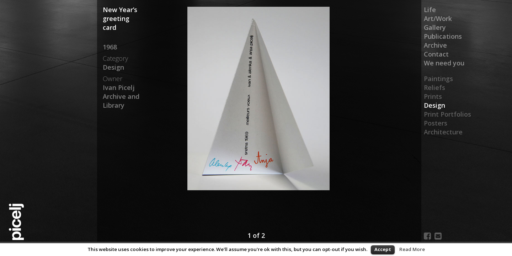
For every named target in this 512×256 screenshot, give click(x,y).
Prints (433, 96)
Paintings (438, 78)
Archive (435, 45)
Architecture (443, 132)
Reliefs (434, 87)
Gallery (435, 27)
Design (434, 105)
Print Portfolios (447, 114)
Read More (412, 249)
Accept (382, 249)
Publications (443, 36)
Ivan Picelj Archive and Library (121, 96)
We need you (444, 63)
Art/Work (438, 18)
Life (430, 9)
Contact (436, 54)
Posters (435, 123)
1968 (110, 47)
